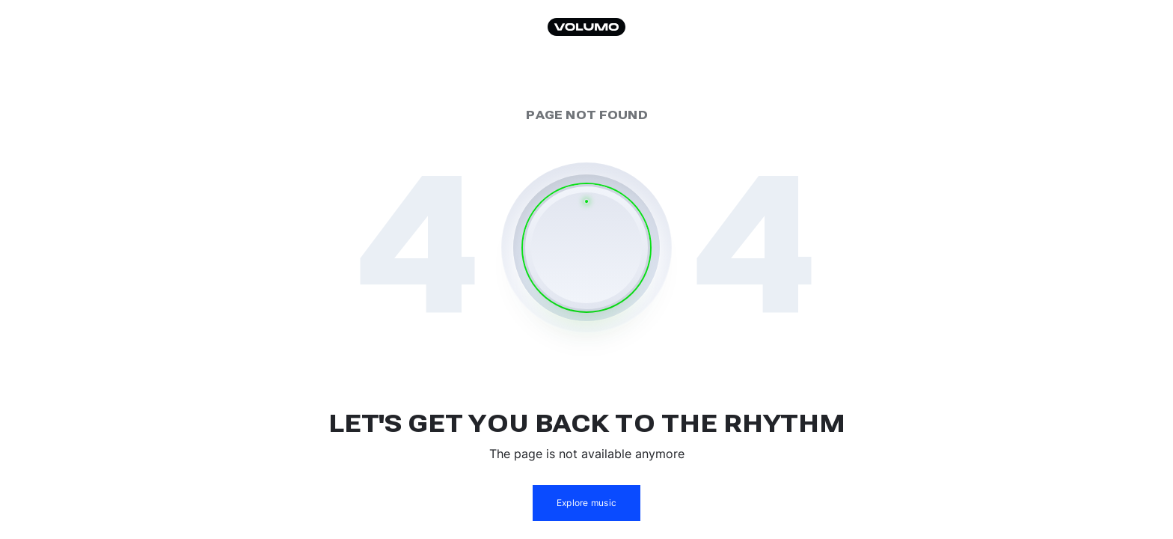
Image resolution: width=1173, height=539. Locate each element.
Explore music (586, 502)
